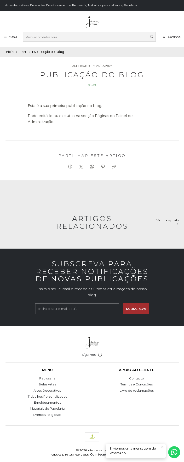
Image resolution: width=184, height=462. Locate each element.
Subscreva (136, 312)
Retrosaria (47, 378)
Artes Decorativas (47, 390)
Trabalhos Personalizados (47, 396)
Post (22, 52)
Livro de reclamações (137, 390)
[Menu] (10, 37)
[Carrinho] (171, 36)
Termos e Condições (137, 384)
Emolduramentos (47, 402)
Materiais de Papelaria (47, 408)
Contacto (136, 378)
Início (10, 52)
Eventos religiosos (47, 415)
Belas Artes (47, 384)
